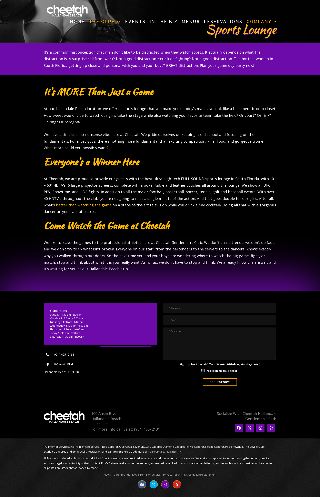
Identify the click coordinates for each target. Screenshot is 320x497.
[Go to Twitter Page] (250, 428)
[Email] (219, 320)
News (107, 474)
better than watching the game (83, 205)
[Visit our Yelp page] (177, 484)
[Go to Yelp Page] (271, 428)
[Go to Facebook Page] (239, 428)
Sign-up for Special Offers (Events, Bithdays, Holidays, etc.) (219, 364)
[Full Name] (219, 308)
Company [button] (262, 21)
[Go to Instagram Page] (260, 428)
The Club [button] (105, 21)
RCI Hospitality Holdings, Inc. (165, 451)
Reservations (223, 21)
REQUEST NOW (220, 381)
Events (135, 21)
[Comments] (219, 343)
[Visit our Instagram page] (165, 484)
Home (77, 21)
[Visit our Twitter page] (154, 484)
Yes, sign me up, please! (221, 370)
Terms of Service (150, 474)
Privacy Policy (171, 474)
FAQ (134, 474)
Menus (191, 21)
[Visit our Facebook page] (142, 484)
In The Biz (164, 21)
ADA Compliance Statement (199, 474)
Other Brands (121, 474)
